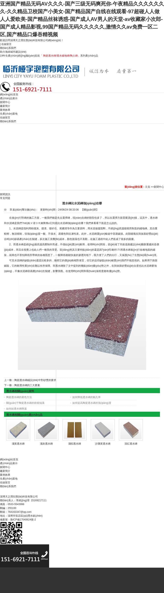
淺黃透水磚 (18, 443)
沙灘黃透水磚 (102, 443)
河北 (23, 569)
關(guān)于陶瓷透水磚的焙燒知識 (25, 402)
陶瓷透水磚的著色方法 (19, 397)
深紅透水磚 (130, 443)
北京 (37, 569)
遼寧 (88, 569)
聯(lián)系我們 (8, 48)
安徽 (74, 569)
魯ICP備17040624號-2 (23, 519)
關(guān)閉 (89, 209)
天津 (45, 569)
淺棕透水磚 (74, 443)
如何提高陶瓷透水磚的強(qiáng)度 (91, 402)
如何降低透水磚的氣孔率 (86, 397)
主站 (16, 569)
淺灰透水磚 (46, 443)
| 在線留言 (6, 44)
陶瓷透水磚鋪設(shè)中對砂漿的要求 (35, 380)
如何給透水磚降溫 (16, 408)
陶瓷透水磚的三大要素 (27, 385)
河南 (52, 569)
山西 (59, 569)
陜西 (66, 569)
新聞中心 (159, 186)
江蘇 (81, 569)
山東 (30, 569)
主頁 (147, 186)
